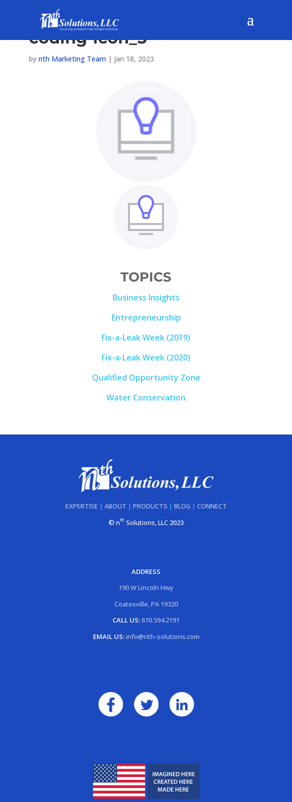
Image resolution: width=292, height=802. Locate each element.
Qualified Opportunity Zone (146, 377)
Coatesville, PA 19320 (146, 604)
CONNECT (212, 506)
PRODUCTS (150, 506)
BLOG (182, 506)
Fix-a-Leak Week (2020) (146, 357)
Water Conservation (146, 397)
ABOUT (115, 506)
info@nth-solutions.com (163, 636)
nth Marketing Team (72, 59)
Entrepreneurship (146, 317)
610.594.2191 (161, 620)
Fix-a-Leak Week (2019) (146, 337)
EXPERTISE (82, 506)
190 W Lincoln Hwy (146, 587)
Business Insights (146, 297)
